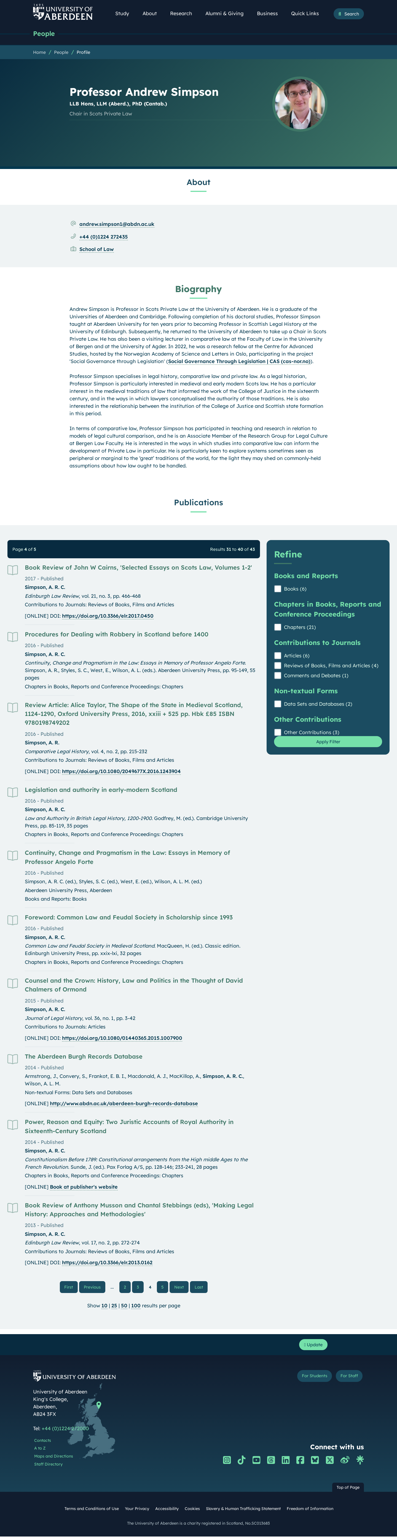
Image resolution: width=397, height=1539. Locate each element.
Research (184, 13)
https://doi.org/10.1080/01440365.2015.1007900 (122, 1038)
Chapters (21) (300, 628)
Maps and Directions (53, 1458)
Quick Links (308, 13)
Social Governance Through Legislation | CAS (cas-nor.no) (239, 362)
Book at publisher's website (84, 1187)
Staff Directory (48, 1466)
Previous (95, 1287)
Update (311, 1346)
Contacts (42, 1442)
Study (125, 13)
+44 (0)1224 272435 (103, 237)
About (153, 13)
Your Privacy (137, 1511)
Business (270, 13)
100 (136, 1306)
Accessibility (167, 1511)
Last (200, 1287)
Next (180, 1287)
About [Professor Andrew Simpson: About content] (198, 182)
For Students (305, 1379)
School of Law (96, 250)
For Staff (346, 1379)
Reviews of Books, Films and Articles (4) (331, 666)
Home (39, 52)
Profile (83, 52)
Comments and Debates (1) (316, 676)
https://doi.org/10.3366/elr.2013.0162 (107, 1263)
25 (114, 1306)
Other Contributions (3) (311, 733)
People (45, 34)
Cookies (192, 1511)
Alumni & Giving (227, 13)
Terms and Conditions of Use (92, 1511)
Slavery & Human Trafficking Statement (243, 1511)
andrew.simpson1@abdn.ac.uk (116, 224)
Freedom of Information (310, 1511)
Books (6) (295, 589)
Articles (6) (297, 656)
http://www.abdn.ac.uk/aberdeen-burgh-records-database (124, 1104)
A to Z (39, 1450)
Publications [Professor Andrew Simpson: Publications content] (198, 503)
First (72, 1287)
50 (124, 1306)
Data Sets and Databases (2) (318, 704)
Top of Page (348, 1489)
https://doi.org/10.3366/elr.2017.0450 (108, 616)
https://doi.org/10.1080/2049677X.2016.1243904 (121, 772)
